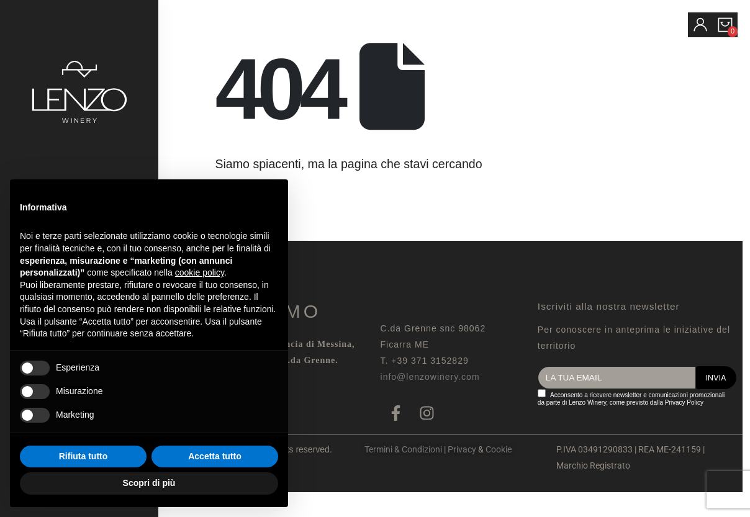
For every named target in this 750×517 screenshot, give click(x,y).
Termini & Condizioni (403, 449)
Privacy (462, 449)
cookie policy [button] (199, 272)
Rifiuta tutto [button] (83, 456)
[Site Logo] (79, 92)
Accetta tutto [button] (215, 456)
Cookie (499, 449)
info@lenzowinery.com (430, 377)
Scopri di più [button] (149, 483)
